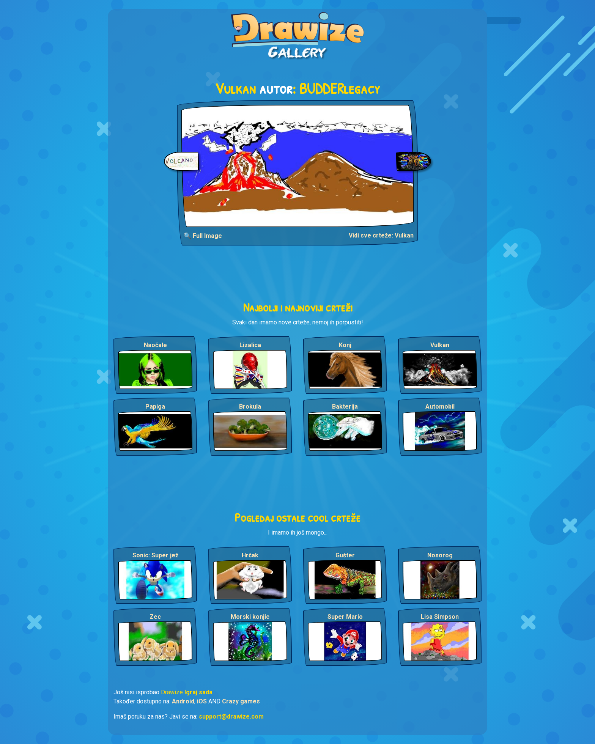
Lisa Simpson (440, 616)
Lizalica (250, 345)
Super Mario (345, 616)
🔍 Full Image (203, 235)
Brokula (250, 406)
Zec (155, 616)
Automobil (440, 406)
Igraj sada (198, 692)
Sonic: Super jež (155, 555)
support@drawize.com (231, 716)
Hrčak (250, 555)
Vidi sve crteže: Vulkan (381, 235)
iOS (202, 701)
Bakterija (345, 406)
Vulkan (439, 345)
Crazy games (241, 701)
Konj (345, 345)
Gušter (345, 555)
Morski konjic (250, 616)
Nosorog (440, 555)
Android (183, 701)
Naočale (155, 345)
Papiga (155, 406)
